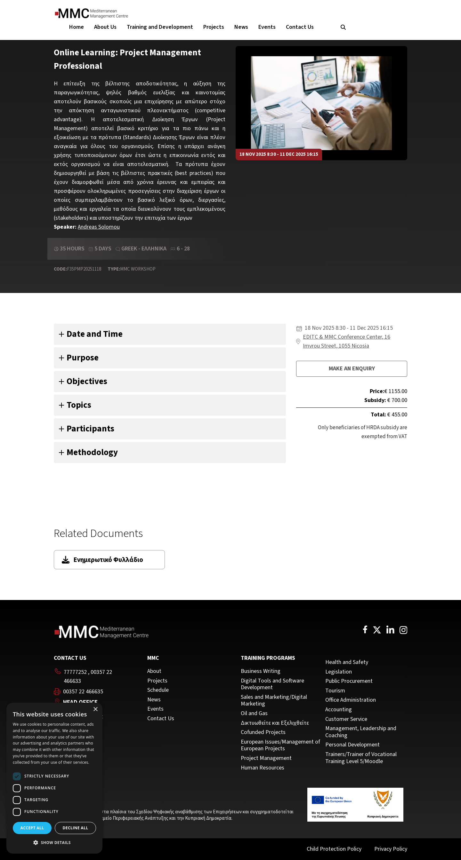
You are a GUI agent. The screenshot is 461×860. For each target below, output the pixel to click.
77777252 (75, 672)
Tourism (335, 690)
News (241, 27)
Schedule (158, 690)
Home (76, 27)
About (154, 671)
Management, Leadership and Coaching (360, 732)
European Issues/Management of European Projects (280, 745)
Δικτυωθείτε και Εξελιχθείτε (275, 723)
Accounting (338, 709)
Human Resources (262, 767)
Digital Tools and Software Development (272, 684)
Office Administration (350, 700)
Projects (213, 27)
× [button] (95, 709)
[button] (54, 842)
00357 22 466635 (83, 691)
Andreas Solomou (99, 227)
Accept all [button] (32, 828)
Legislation (338, 671)
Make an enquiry (352, 369)
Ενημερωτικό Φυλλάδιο (102, 559)
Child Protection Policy (334, 849)
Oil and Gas (254, 713)
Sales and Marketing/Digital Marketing (274, 700)
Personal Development (352, 744)
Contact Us (300, 27)
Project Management (266, 758)
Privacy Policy (390, 849)
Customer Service (346, 719)
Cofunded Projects (263, 732)
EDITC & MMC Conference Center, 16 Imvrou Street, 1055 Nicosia (346, 341)
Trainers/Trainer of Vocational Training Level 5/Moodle (361, 758)
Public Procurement (349, 681)
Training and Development (160, 27)
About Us (105, 27)
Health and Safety (346, 662)
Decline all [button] (75, 828)
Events (267, 27)
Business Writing (260, 671)
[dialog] (54, 778)
